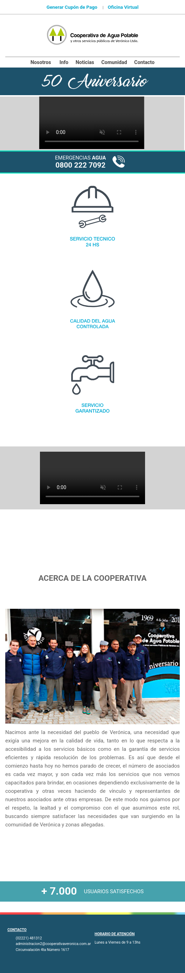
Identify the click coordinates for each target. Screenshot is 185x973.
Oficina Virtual (123, 7)
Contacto (144, 62)
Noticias (85, 62)
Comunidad (114, 62)
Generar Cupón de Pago (72, 7)
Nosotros (40, 62)
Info (64, 62)
